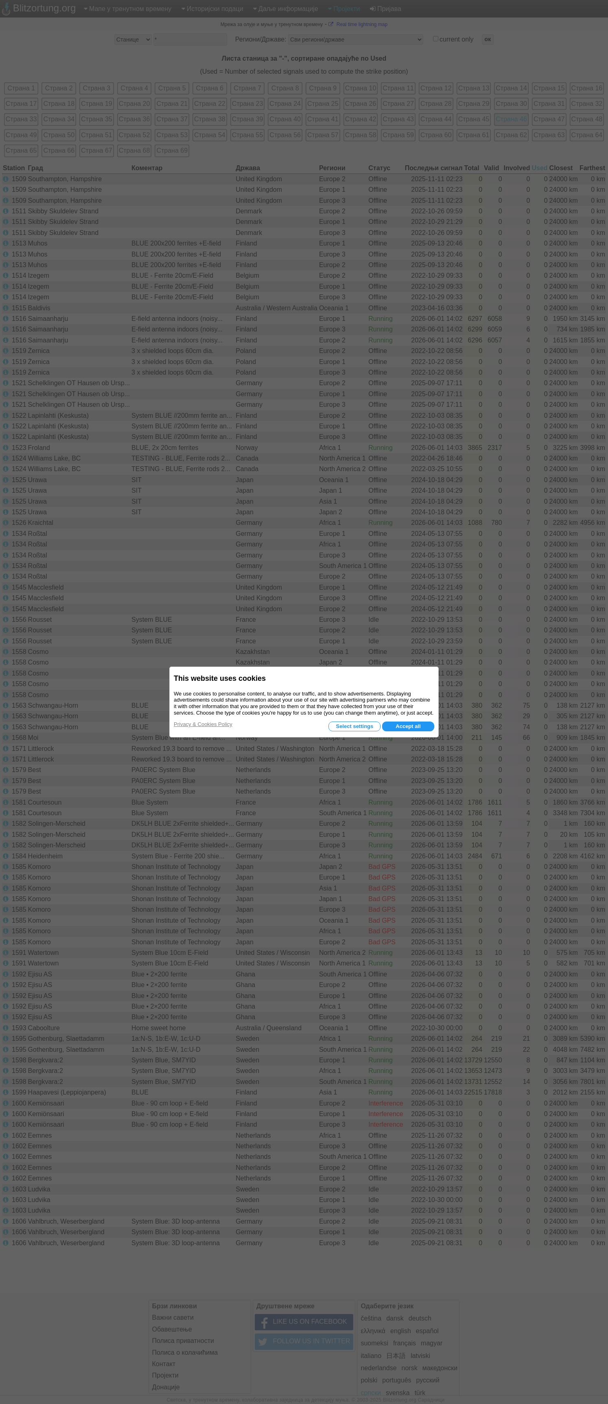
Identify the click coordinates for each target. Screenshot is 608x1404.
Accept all (408, 726)
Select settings (354, 726)
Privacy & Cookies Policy (203, 724)
